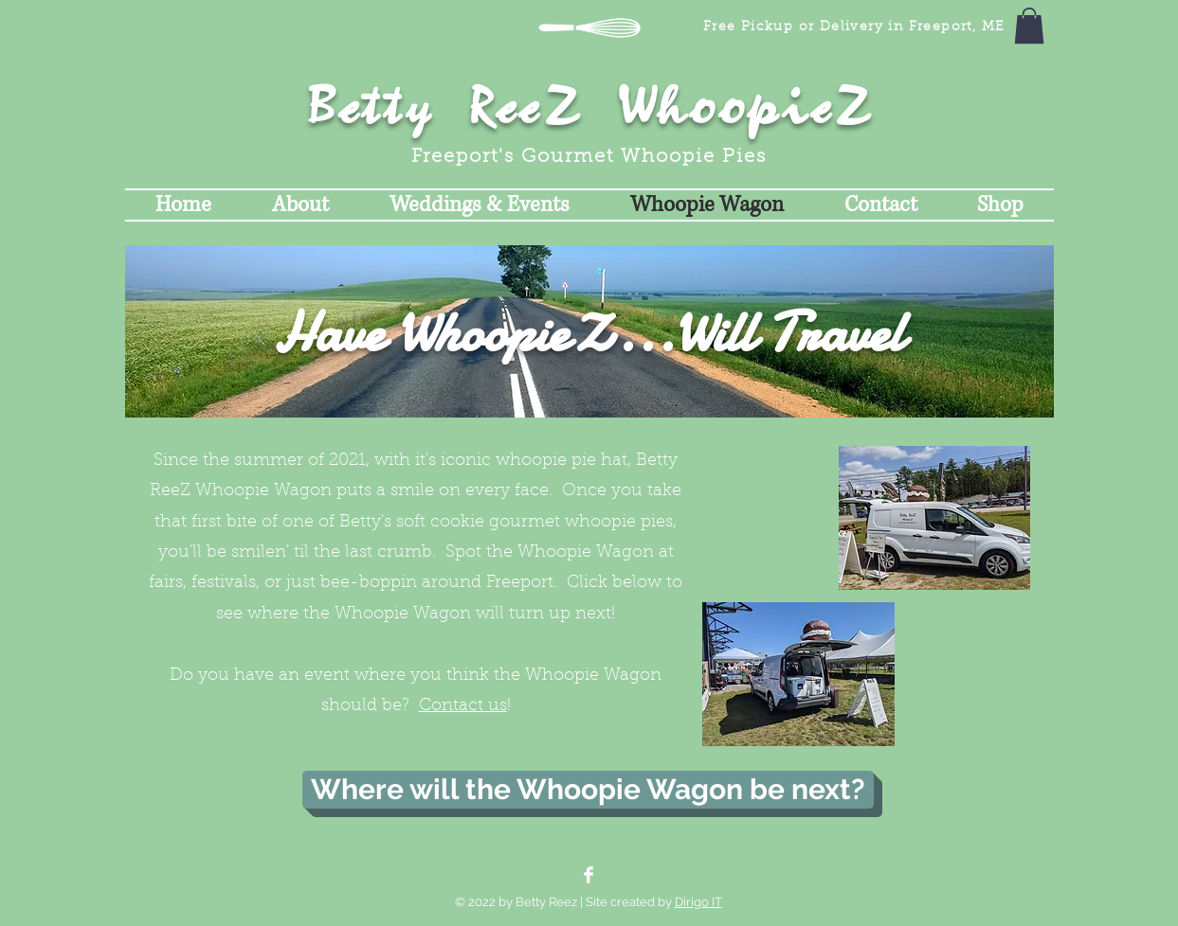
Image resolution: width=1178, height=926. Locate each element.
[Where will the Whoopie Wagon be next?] (588, 790)
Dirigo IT (698, 902)
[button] (1029, 26)
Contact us (463, 706)
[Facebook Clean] (588, 874)
